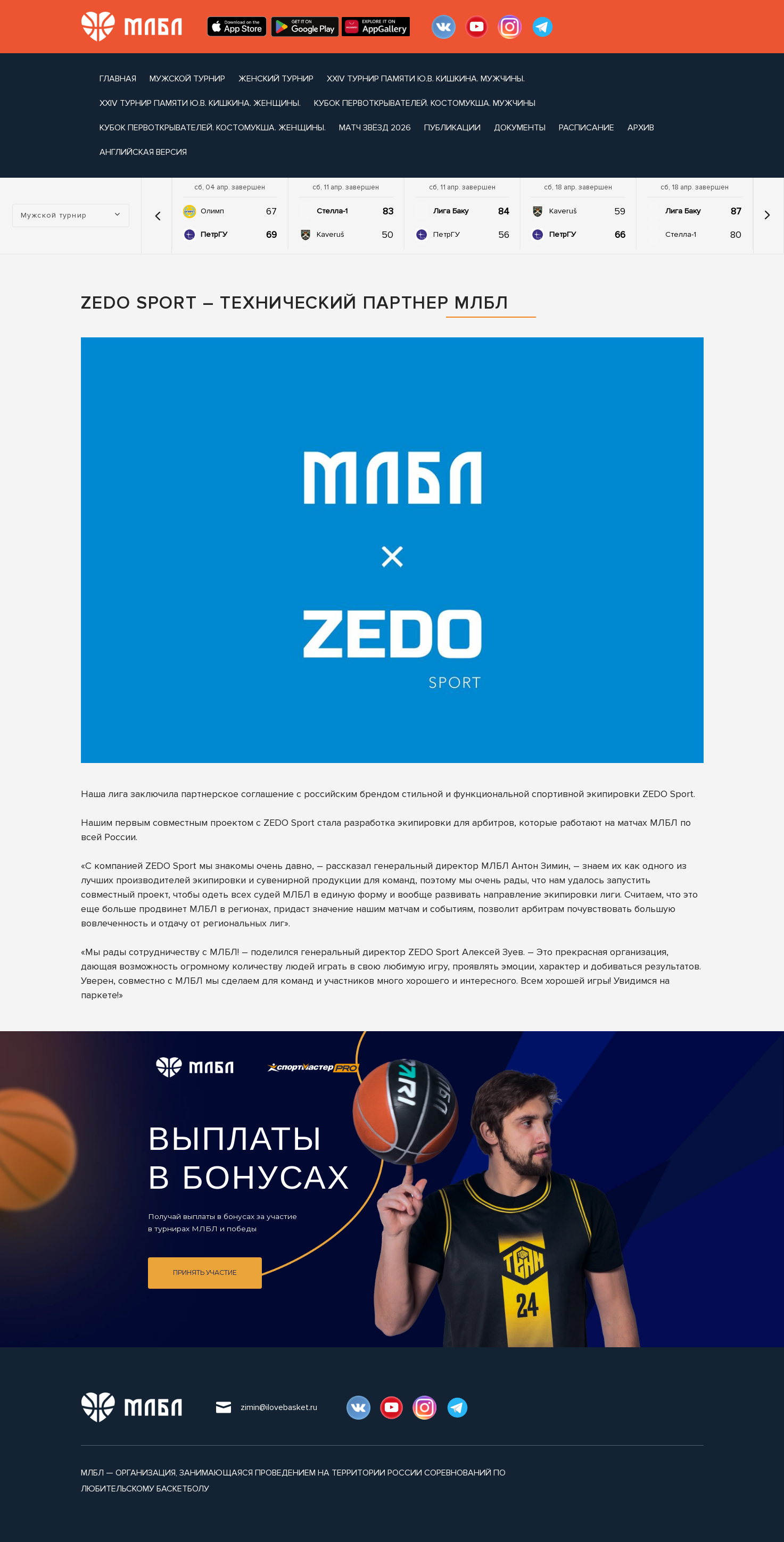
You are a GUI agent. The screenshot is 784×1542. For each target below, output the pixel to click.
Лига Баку (450, 210)
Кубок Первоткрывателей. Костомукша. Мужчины (424, 103)
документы (520, 127)
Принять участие (205, 1272)
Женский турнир (275, 78)
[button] (157, 215)
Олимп (212, 210)
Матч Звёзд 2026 (375, 127)
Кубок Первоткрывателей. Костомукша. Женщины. (213, 127)
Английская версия (143, 152)
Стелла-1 (332, 210)
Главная (118, 78)
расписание (586, 127)
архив (641, 127)
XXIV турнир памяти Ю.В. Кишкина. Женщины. (200, 103)
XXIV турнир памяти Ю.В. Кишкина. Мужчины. (426, 78)
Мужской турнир (187, 78)
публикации (452, 127)
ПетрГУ (214, 234)
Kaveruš (330, 234)
